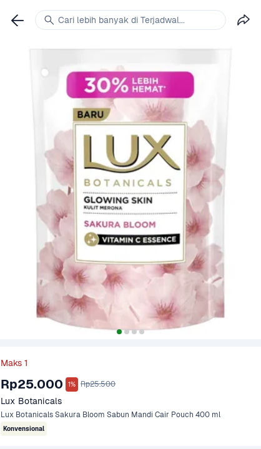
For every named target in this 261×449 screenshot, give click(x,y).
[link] (17, 19)
